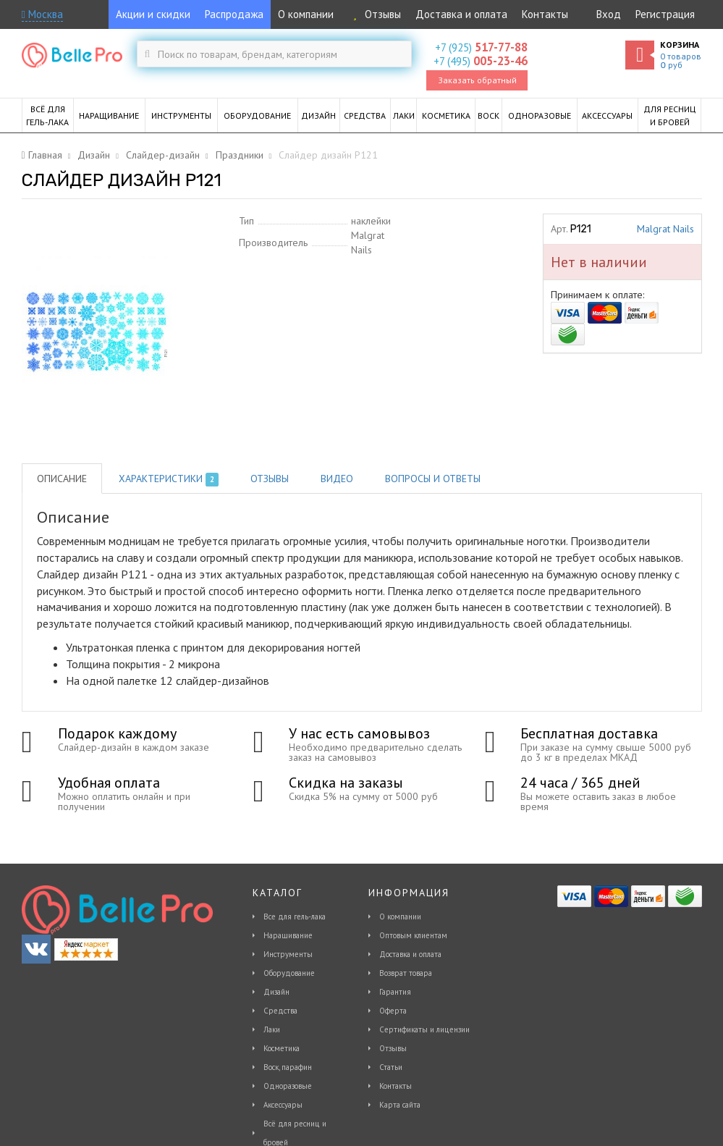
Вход (608, 14)
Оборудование (289, 973)
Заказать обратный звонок (477, 82)
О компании (306, 14)
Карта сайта (399, 1105)
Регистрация (665, 14)
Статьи (390, 1067)
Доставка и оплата (461, 14)
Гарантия (395, 992)
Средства (280, 1011)
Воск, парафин (287, 1067)
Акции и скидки (153, 14)
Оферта (393, 1011)
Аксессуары (283, 1105)
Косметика (281, 1048)
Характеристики (169, 479)
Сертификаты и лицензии (424, 1029)
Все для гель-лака (294, 916)
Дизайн (276, 992)
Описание (62, 478)
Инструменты (288, 954)
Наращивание (288, 935)
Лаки (271, 1029)
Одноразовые (287, 1086)
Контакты (545, 14)
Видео (337, 478)
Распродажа (234, 14)
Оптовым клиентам (413, 935)
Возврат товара (405, 973)
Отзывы (374, 14)
